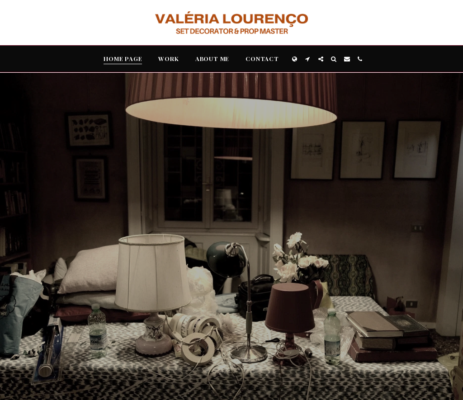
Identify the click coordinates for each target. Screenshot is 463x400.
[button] (308, 59)
